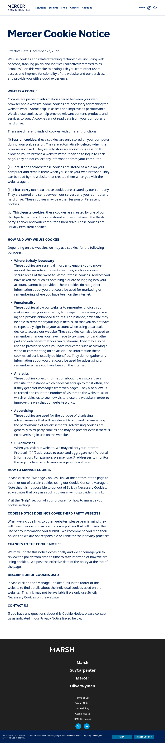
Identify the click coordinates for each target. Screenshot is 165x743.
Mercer (82, 678)
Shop (64, 7)
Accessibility (82, 708)
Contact (141, 7)
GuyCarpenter (82, 670)
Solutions (40, 7)
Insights (53, 7)
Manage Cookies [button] (144, 736)
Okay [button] (121, 736)
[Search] (155, 7)
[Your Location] (149, 7)
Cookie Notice (82, 714)
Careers (74, 7)
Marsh (82, 662)
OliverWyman (82, 685)
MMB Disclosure (82, 719)
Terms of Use (82, 698)
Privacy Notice (82, 703)
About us (87, 7)
